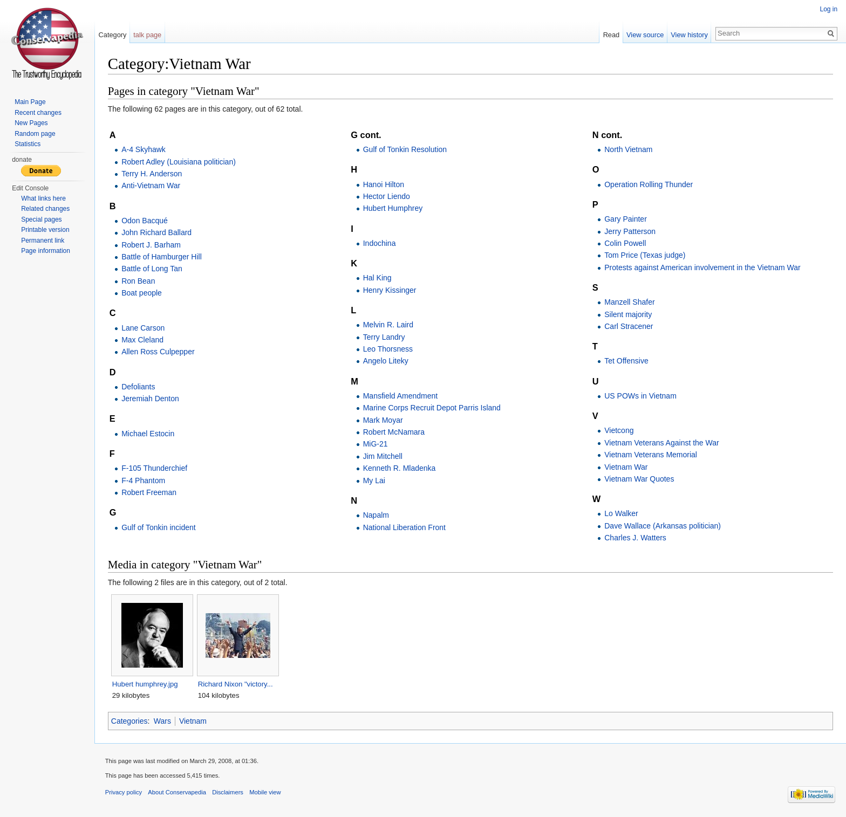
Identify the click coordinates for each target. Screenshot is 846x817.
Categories (130, 721)
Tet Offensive (626, 361)
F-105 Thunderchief (155, 468)
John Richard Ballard (157, 232)
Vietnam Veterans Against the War (661, 442)
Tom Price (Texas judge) (644, 255)
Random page (35, 134)
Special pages (41, 219)
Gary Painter (625, 219)
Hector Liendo (386, 196)
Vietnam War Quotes (639, 479)
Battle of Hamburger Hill (162, 256)
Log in (828, 9)
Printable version (45, 230)
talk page (148, 35)
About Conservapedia (178, 792)
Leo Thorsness (388, 349)
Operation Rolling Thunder (648, 184)
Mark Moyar (383, 420)
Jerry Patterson (630, 231)
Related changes (45, 208)
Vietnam (193, 721)
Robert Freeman (149, 492)
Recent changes (38, 112)
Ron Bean (138, 281)
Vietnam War (625, 467)
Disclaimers (228, 792)
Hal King (377, 278)
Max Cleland (143, 339)
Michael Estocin (148, 433)
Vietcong (618, 431)
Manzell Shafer (629, 302)
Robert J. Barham (151, 245)
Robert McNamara (394, 432)
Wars (163, 721)
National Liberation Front (404, 527)
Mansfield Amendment (400, 396)
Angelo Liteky (385, 361)
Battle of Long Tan (152, 269)
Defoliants (138, 386)
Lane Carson (143, 328)
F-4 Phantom (144, 480)
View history (689, 35)
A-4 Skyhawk (144, 149)
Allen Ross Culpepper (158, 352)
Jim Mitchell (382, 456)
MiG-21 (375, 444)
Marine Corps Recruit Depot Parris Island (432, 408)
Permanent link (42, 240)
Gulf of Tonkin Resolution (405, 149)
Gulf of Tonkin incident (159, 527)
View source (645, 35)
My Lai (374, 480)
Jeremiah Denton (151, 399)
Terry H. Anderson (152, 173)
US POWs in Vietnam (640, 396)
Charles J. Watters (635, 537)
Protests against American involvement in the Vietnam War (702, 267)
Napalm (376, 515)
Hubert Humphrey (393, 208)
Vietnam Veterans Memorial (650, 454)
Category (113, 35)
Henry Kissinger (390, 290)
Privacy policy (124, 792)
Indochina (379, 243)
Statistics (27, 144)
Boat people (142, 293)
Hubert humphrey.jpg (146, 684)
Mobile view (265, 792)
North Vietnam (628, 149)
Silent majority (628, 314)
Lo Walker (621, 514)
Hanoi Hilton (383, 184)
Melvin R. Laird (388, 324)
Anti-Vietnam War (151, 186)
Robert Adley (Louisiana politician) (179, 161)
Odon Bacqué (145, 220)
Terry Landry (384, 337)
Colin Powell (625, 243)
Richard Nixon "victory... (236, 684)
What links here (43, 198)
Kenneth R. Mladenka (399, 468)
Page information (45, 251)
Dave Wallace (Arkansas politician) (662, 525)
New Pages (31, 123)
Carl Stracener (628, 326)
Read (611, 35)
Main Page (30, 102)
